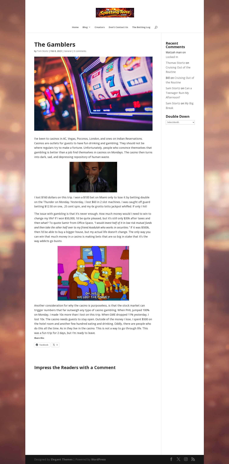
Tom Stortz (42, 51)
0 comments (80, 51)
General (68, 51)
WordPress (98, 459)
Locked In (172, 57)
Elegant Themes (61, 459)
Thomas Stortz (175, 63)
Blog (85, 27)
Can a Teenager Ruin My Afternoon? (179, 92)
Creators (100, 27)
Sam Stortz (173, 88)
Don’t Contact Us (118, 27)
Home (75, 27)
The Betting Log (141, 27)
